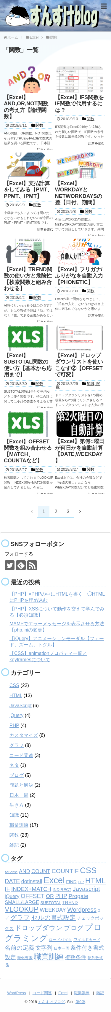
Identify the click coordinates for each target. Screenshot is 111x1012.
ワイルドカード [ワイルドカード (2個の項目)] (86, 940)
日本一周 (18, 795)
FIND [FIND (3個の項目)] (71, 881)
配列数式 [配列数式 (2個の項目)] (95, 958)
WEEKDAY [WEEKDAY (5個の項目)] (53, 910)
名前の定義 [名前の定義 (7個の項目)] (19, 947)
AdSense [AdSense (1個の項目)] (11, 872)
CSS (14, 685)
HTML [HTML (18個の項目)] (95, 880)
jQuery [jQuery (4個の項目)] (12, 896)
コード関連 (21, 755)
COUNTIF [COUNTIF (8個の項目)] (65, 870)
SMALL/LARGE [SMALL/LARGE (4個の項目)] (22, 902)
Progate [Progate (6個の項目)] (79, 896)
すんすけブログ (51, 1002)
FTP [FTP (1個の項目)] (81, 882)
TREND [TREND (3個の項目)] (70, 902)
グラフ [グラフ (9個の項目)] (20, 917)
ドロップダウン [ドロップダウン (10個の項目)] (38, 928)
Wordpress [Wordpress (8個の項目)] (81, 909)
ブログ (16, 775)
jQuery (16, 715)
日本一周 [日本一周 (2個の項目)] (61, 948)
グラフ (16, 745)
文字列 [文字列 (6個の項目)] (44, 948)
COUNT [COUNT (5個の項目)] (40, 871)
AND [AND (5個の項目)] (24, 871)
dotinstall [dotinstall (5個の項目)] (31, 881)
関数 (14, 834)
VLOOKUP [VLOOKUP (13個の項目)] (21, 909)
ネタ (14, 765)
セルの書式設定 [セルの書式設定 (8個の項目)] (53, 917)
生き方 (16, 805)
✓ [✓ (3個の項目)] (7, 918)
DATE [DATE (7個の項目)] (12, 881)
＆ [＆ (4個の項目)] (7, 965)
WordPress (16, 993)
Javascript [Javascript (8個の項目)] (86, 888)
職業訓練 (18, 825)
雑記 (14, 845)
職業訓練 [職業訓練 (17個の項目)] (49, 956)
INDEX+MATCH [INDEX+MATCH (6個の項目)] (31, 889)
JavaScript (20, 705)
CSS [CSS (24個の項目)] (88, 870)
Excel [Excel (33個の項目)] (54, 880)
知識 (14, 815)
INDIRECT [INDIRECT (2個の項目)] (62, 889)
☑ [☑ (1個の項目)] (99, 910)
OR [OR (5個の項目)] (50, 896)
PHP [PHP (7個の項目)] (61, 896)
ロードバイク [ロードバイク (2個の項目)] (60, 940)
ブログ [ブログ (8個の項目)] (73, 927)
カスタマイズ (23, 735)
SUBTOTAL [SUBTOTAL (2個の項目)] (51, 902)
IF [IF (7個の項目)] (7, 889)
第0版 (80, 1002)
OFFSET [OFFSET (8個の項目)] (33, 895)
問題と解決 (21, 785)
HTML (15, 695)
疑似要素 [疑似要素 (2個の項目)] (25, 958)
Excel (62, 993)
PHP (14, 725)
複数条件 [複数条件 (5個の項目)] (75, 957)
